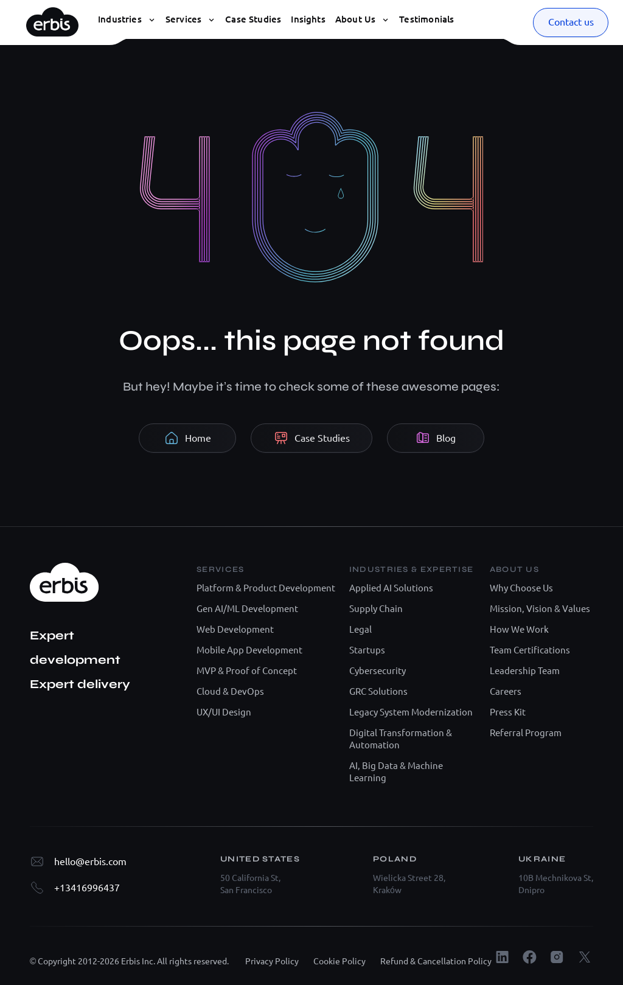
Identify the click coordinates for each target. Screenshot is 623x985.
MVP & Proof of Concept (247, 671)
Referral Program (526, 733)
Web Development (235, 629)
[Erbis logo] (52, 18)
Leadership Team (525, 671)
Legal (360, 629)
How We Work (519, 629)
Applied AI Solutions (391, 588)
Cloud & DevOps (230, 691)
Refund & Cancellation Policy (436, 961)
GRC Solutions (378, 691)
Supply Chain (376, 609)
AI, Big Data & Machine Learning (396, 772)
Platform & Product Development (266, 588)
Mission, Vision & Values (540, 609)
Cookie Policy (339, 961)
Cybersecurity (377, 671)
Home (187, 438)
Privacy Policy (272, 961)
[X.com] (584, 957)
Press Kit (508, 712)
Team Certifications (530, 650)
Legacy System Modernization (411, 712)
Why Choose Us (521, 588)
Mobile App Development (249, 650)
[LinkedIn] (502, 957)
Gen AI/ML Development (247, 609)
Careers (505, 691)
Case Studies (312, 438)
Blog (436, 438)
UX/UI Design (224, 712)
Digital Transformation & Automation (400, 739)
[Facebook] (529, 957)
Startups (367, 650)
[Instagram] (557, 957)
